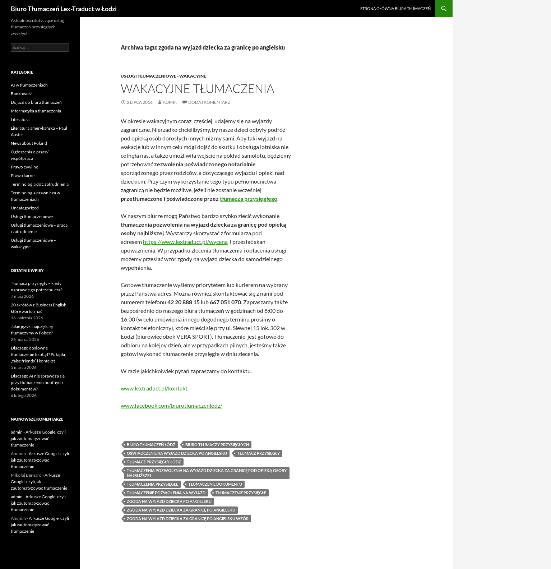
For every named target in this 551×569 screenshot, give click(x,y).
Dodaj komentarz (209, 102)
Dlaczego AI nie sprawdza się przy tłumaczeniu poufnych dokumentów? (38, 382)
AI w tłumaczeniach (29, 85)
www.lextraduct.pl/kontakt (154, 388)
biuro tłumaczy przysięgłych (217, 444)
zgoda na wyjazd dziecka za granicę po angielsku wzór (188, 518)
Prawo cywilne (24, 167)
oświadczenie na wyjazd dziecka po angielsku (177, 453)
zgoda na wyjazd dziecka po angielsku (169, 501)
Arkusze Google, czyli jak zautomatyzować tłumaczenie (38, 438)
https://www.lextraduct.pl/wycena (185, 241)
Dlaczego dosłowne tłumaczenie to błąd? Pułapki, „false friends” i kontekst (38, 354)
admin (170, 102)
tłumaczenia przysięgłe (152, 484)
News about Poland (29, 143)
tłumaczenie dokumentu (215, 484)
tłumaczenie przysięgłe (241, 492)
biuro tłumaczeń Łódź (151, 444)
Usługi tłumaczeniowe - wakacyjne (163, 76)
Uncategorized (25, 208)
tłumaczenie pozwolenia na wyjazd (166, 492)
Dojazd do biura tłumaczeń (36, 102)
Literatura (20, 119)
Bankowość (22, 93)
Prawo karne (22, 175)
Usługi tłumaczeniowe (32, 216)
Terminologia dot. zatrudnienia (40, 184)
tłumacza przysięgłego (248, 198)
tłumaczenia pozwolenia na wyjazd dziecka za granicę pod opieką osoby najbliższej (207, 473)
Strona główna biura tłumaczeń (395, 8)
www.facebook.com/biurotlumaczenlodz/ (171, 405)
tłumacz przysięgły (258, 453)
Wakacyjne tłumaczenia (197, 88)
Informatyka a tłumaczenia (36, 111)
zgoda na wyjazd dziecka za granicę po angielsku (181, 510)
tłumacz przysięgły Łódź (154, 461)
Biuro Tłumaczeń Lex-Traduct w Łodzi (64, 9)
